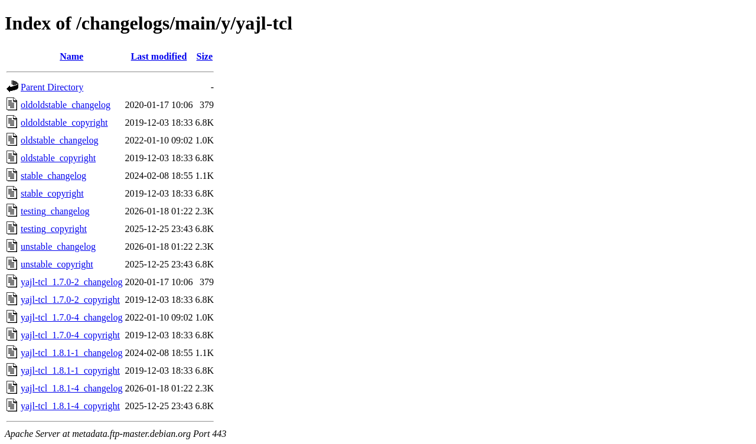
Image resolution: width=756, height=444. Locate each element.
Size (205, 56)
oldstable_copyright (58, 158)
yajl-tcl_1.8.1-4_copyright (70, 406)
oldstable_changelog (60, 140)
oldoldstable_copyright (64, 122)
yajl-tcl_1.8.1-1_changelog (71, 353)
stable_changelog (53, 176)
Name (71, 56)
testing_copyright (54, 229)
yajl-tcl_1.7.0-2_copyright (70, 300)
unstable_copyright (57, 264)
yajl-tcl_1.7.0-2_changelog (71, 282)
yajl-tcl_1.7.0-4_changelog (71, 317)
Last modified (159, 56)
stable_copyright (52, 193)
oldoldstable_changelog (65, 105)
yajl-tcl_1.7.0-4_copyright (70, 335)
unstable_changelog (58, 246)
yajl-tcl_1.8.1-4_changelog (71, 388)
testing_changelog (55, 211)
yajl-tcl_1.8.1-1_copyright (70, 370)
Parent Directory (52, 87)
